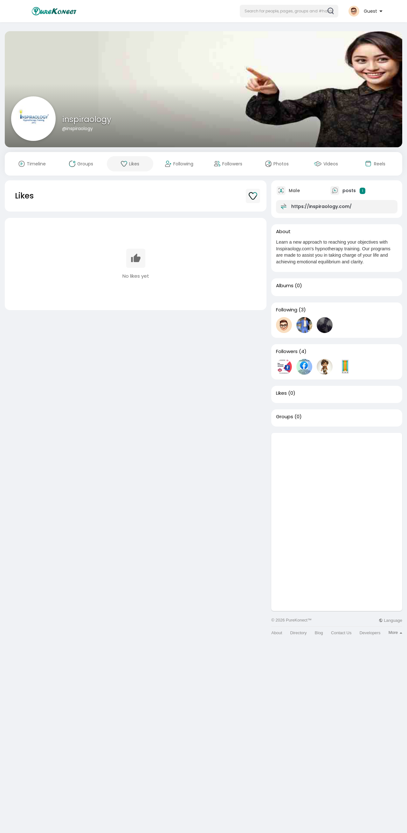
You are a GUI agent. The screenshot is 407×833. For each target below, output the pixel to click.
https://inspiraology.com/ (321, 206)
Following (286, 309)
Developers (370, 633)
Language (390, 620)
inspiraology (86, 119)
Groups (284, 416)
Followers (287, 351)
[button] (289, 11)
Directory (298, 633)
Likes (281, 393)
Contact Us (341, 633)
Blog (319, 633)
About (276, 633)
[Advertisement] (336, 477)
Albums (284, 285)
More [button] (395, 632)
